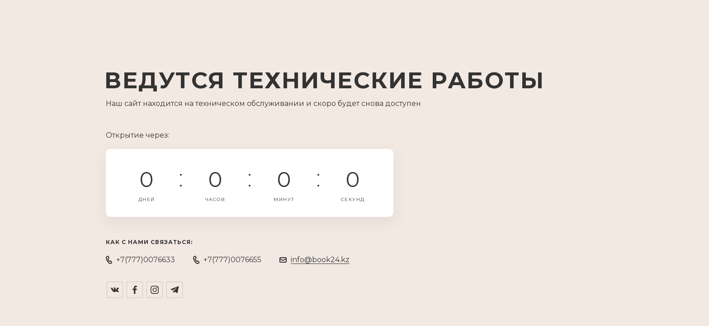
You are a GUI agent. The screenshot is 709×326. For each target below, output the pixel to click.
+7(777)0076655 (232, 259)
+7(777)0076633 (145, 259)
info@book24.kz (320, 259)
